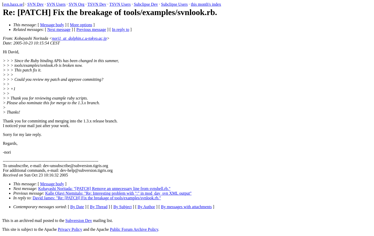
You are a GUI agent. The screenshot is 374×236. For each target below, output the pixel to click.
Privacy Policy (70, 229)
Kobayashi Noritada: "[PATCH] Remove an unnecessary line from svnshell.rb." (104, 188)
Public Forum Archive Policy (134, 229)
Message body (52, 25)
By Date (77, 207)
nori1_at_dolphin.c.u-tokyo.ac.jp (79, 38)
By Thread (99, 207)
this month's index (206, 4)
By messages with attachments (186, 207)
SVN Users (56, 4)
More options (81, 25)
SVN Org (76, 4)
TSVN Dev (97, 4)
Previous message (91, 29)
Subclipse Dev (146, 4)
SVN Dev (35, 4)
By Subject (122, 207)
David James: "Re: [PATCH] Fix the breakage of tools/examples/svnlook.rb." (97, 198)
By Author (146, 207)
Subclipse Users (174, 4)
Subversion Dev (78, 220)
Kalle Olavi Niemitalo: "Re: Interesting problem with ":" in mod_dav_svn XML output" (118, 193)
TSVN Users (120, 4)
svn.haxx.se (13, 4)
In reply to (120, 29)
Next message (58, 29)
